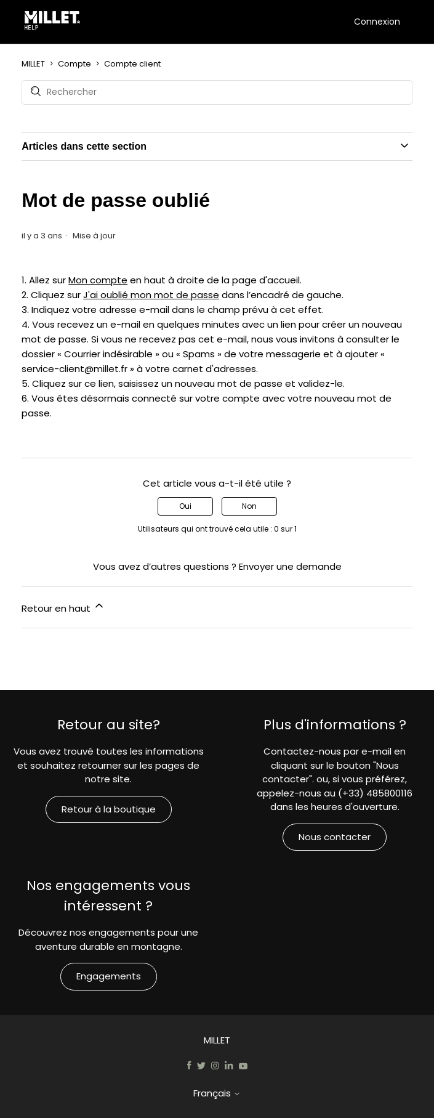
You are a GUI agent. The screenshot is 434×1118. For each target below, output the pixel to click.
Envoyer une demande (290, 566)
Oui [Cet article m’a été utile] (185, 506)
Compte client (132, 64)
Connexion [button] (377, 21)
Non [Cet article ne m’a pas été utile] (249, 506)
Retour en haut (63, 607)
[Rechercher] (217, 92)
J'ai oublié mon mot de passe (151, 294)
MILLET (33, 64)
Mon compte (97, 279)
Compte (74, 64)
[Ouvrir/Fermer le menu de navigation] (341, 21)
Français (217, 1093)
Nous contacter (335, 836)
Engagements (108, 976)
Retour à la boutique (109, 809)
